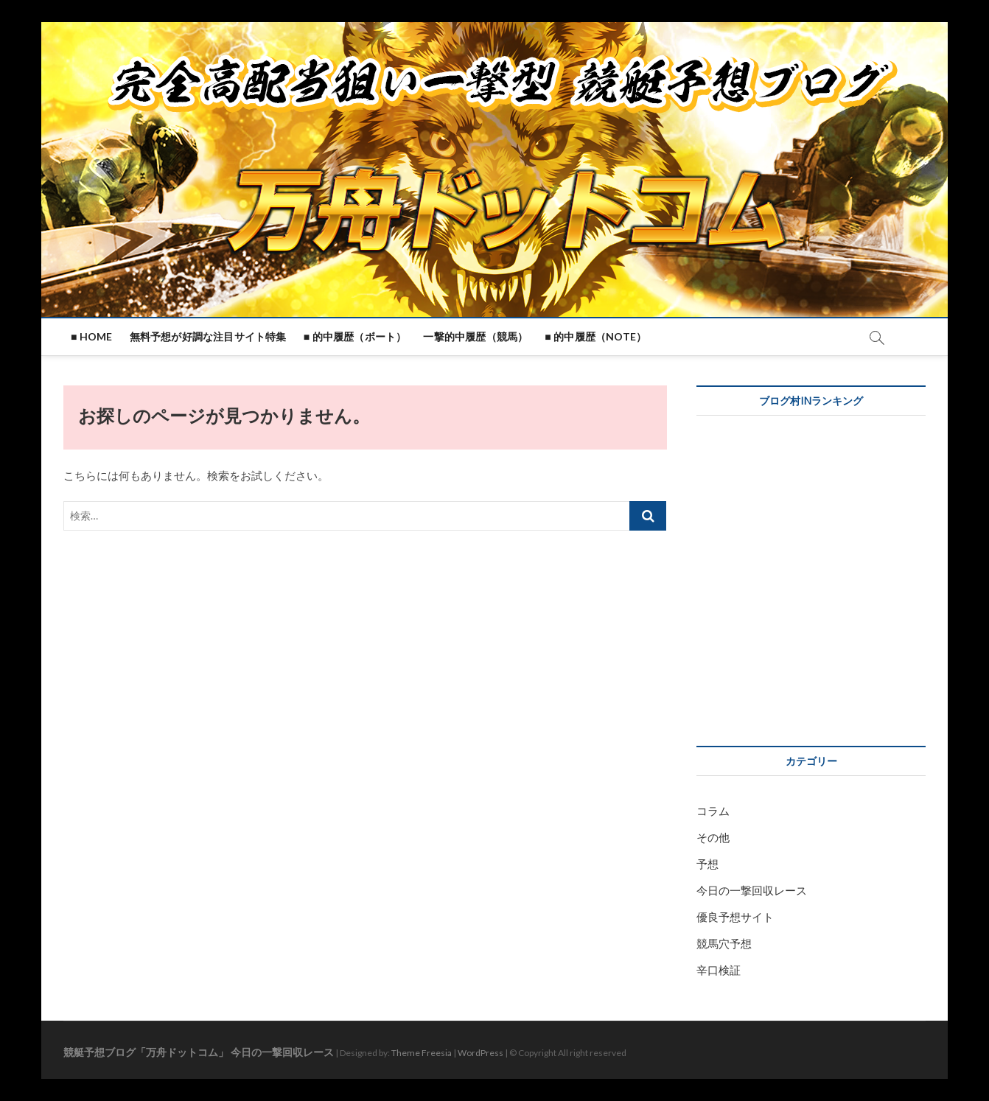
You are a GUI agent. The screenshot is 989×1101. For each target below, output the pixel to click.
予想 (707, 863)
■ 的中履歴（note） (595, 336)
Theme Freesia (421, 1052)
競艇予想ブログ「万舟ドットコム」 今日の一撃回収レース (198, 1052)
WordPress (480, 1052)
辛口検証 (718, 969)
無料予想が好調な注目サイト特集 (208, 336)
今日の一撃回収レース (751, 890)
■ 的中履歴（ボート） (355, 336)
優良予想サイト (735, 916)
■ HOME (92, 336)
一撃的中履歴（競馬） (475, 336)
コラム (713, 810)
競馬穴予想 (724, 943)
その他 (713, 837)
